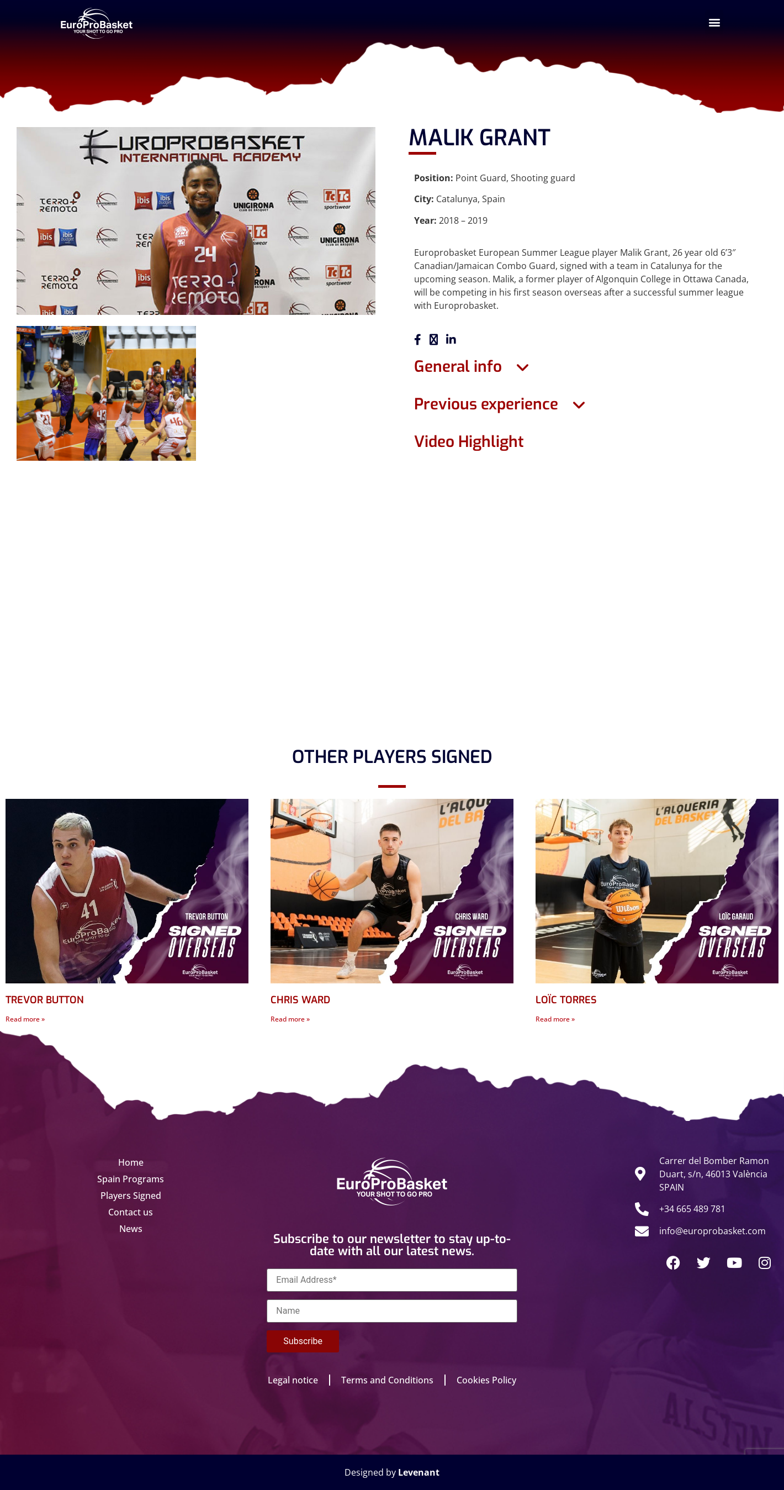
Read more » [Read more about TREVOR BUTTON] (25, 1019)
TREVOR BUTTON (45, 1000)
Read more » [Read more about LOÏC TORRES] (555, 1019)
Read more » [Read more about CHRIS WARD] (290, 1019)
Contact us (130, 1212)
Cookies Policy (486, 1380)
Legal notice (293, 1380)
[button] (714, 22)
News (130, 1229)
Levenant (418, 1472)
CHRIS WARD (300, 1000)
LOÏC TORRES (566, 1000)
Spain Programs (130, 1179)
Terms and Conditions (387, 1380)
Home (131, 1162)
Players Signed (130, 1195)
